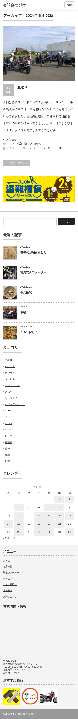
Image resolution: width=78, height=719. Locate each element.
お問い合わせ (10, 596)
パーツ (8, 410)
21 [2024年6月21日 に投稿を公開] (49, 524)
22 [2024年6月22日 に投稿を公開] (59, 524)
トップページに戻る (16, 163)
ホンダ (8, 423)
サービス (20, 148)
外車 (7, 448)
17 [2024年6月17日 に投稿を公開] (8, 524)
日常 (59, 148)
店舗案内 (7, 590)
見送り (22, 87)
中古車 (8, 442)
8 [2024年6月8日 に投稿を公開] (59, 507)
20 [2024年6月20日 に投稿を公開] (39, 524)
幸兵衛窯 (26, 292)
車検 (23, 312)
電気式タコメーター (33, 272)
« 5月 (6, 538)
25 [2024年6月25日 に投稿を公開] (18, 532)
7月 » (14, 538)
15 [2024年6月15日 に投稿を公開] (59, 515)
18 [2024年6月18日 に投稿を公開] (18, 524)
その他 (10, 148)
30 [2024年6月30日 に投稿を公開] (69, 532)
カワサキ (10, 372)
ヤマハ (8, 429)
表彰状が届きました (33, 252)
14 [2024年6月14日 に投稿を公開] (49, 515)
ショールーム (33, 148)
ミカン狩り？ (29, 332)
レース (8, 436)
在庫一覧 (7, 566)
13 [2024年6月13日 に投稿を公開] (39, 515)
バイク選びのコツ (15, 404)
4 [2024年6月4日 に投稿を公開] (18, 507)
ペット (8, 416)
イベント (10, 366)
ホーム (6, 560)
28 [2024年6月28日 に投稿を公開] (49, 532)
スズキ (8, 391)
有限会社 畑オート (28, 713)
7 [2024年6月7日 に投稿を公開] (49, 507)
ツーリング (49, 148)
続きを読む (10, 139)
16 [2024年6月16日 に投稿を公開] (69, 515)
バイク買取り (10, 584)
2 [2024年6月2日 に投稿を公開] (69, 499)
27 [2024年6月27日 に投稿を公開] (39, 532)
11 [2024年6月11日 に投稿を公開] (18, 515)
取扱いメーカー (11, 572)
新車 (7, 455)
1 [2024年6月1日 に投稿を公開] (59, 499)
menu (70, 5)
